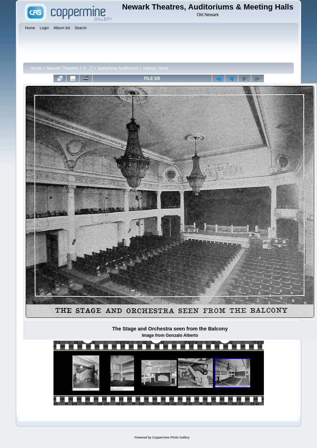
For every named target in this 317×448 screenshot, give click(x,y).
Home (36, 68)
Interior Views (156, 68)
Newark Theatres (62, 68)
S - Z (88, 68)
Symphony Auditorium (117, 68)
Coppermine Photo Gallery (170, 437)
